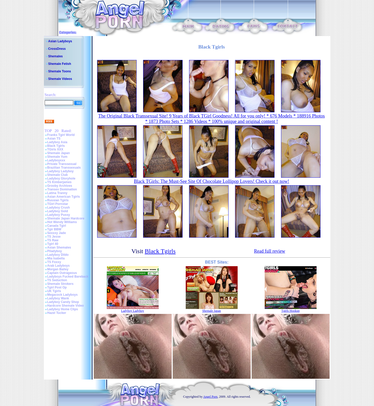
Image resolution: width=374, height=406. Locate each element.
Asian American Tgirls (63, 196)
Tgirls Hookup (290, 311)
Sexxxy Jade (56, 233)
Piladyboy (54, 251)
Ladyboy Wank (58, 298)
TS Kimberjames (59, 182)
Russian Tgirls (58, 200)
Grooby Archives (59, 186)
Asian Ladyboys (60, 41)
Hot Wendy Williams (62, 222)
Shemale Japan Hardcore (65, 218)
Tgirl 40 (52, 244)
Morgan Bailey (58, 269)
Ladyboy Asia (57, 142)
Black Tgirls (56, 146)
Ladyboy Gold (57, 211)
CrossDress (57, 49)
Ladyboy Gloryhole (61, 178)
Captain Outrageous (62, 273)
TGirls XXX (55, 149)
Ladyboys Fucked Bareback (68, 276)
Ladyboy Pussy (58, 215)
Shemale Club (57, 175)
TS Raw (52, 240)
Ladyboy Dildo (58, 255)
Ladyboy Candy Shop (63, 302)
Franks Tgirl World (61, 135)
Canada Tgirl (56, 226)
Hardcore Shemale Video (65, 305)
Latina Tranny (57, 193)
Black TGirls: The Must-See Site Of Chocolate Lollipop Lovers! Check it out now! (211, 181)
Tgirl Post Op (57, 287)
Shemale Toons (59, 71)
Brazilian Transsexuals (64, 167)
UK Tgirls (54, 291)
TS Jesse (54, 236)
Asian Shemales (59, 247)
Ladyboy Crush (58, 207)
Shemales (55, 56)
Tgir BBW (54, 229)
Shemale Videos (60, 79)
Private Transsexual (62, 164)
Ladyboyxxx (56, 160)
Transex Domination (62, 189)
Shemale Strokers (60, 284)
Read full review (269, 251)
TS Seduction (57, 280)
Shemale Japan (58, 153)
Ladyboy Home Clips (62, 309)
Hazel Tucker (56, 313)
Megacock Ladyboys (62, 295)
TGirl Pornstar (57, 204)
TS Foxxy (54, 262)
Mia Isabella (56, 258)
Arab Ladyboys (58, 265)
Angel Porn (210, 396)
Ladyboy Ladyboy (60, 171)
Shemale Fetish (59, 64)
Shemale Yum (57, 157)
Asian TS (54, 138)
